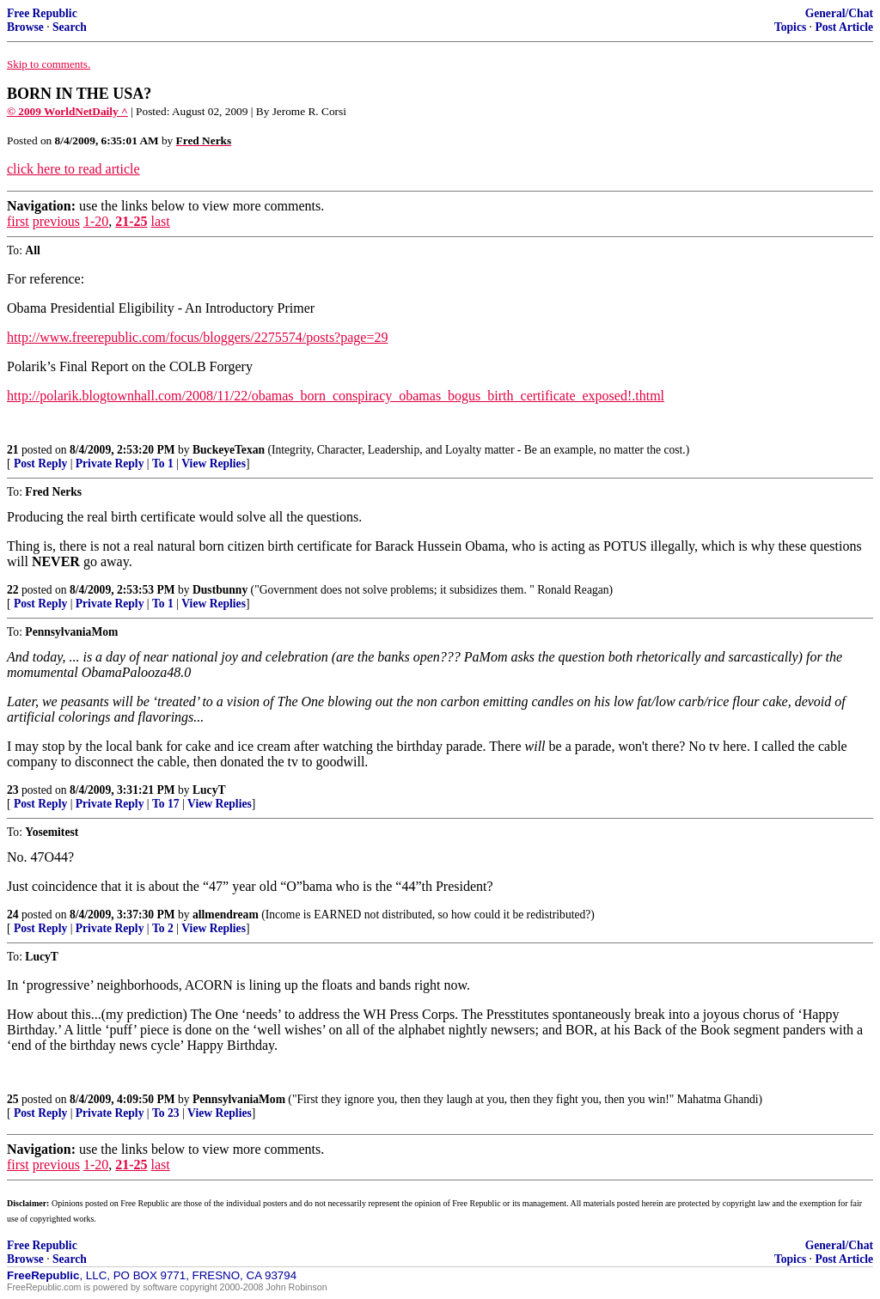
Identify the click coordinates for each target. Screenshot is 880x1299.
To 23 (166, 1113)
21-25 (131, 221)
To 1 (163, 463)
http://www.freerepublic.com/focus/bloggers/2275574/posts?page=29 (197, 337)
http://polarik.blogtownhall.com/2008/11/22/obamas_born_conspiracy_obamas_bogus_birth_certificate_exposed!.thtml (335, 395)
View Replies (213, 463)
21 (13, 449)
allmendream (225, 914)
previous (56, 221)
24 (13, 914)
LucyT (209, 790)
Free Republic (42, 13)
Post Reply (40, 463)
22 (13, 589)
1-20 (95, 221)
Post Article (844, 27)
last (160, 221)
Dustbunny (220, 589)
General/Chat (839, 13)
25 (13, 1099)
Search (69, 27)
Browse (25, 27)
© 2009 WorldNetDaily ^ (67, 111)
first (18, 221)
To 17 (166, 803)
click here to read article (73, 169)
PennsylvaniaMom (238, 1099)
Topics (790, 27)
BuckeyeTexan (228, 449)
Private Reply (110, 463)
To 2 (163, 928)
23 (13, 790)
